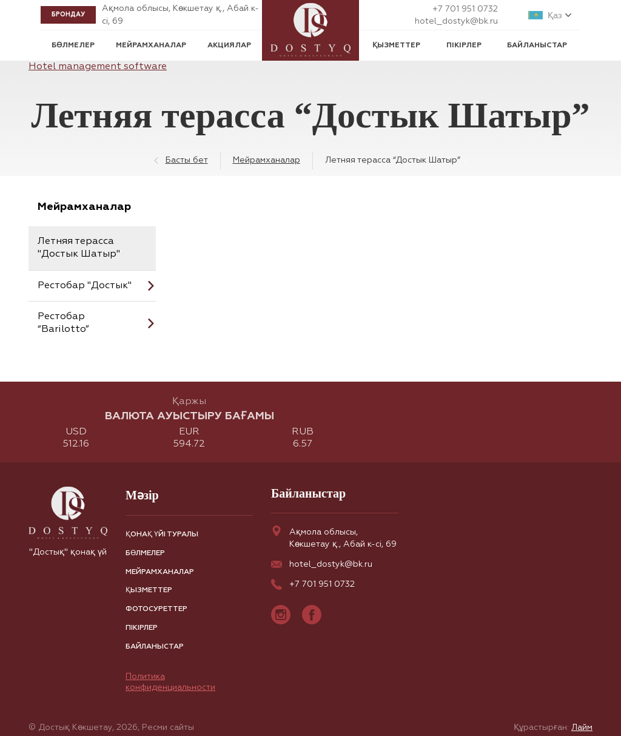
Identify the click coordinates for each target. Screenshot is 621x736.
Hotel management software (98, 67)
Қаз (555, 16)
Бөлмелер (73, 45)
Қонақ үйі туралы (162, 534)
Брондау (68, 15)
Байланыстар (537, 45)
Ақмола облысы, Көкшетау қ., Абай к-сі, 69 (334, 537)
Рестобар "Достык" (85, 286)
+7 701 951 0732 (465, 9)
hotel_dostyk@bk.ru (456, 21)
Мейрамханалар (151, 45)
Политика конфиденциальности (170, 682)
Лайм (581, 727)
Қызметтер (396, 45)
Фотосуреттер (156, 609)
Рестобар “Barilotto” (63, 323)
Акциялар (229, 45)
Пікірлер (464, 45)
